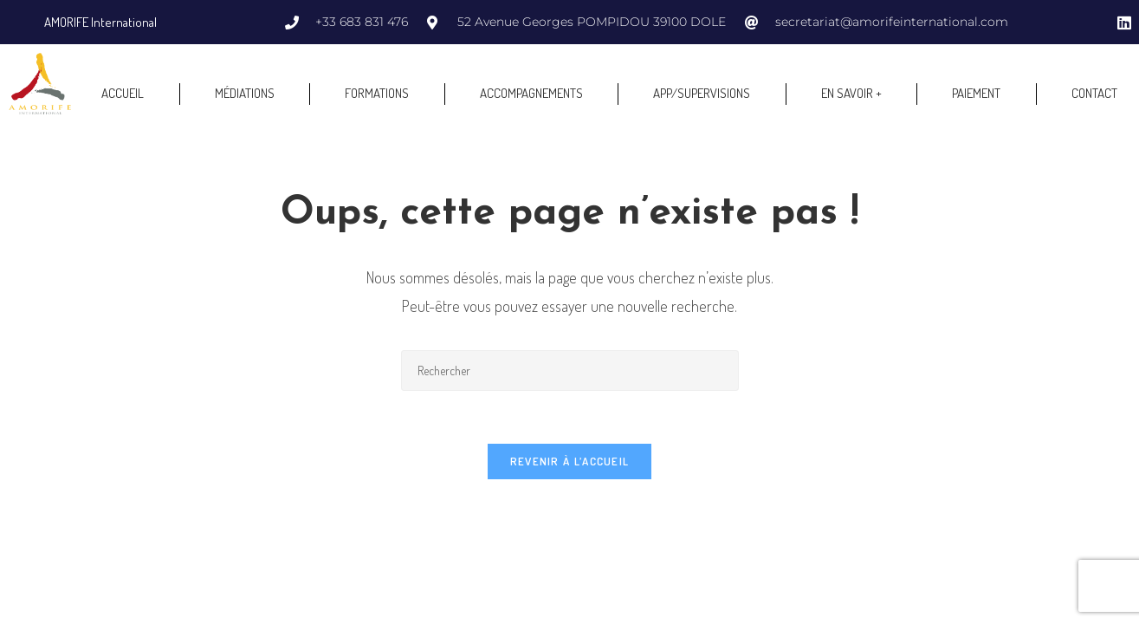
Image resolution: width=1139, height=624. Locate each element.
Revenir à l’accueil (570, 461)
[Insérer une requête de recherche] (570, 370)
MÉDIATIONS (245, 93)
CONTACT (1094, 93)
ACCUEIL (122, 93)
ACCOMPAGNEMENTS (531, 93)
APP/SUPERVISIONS (701, 93)
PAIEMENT (976, 93)
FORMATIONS (377, 93)
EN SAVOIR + (851, 93)
